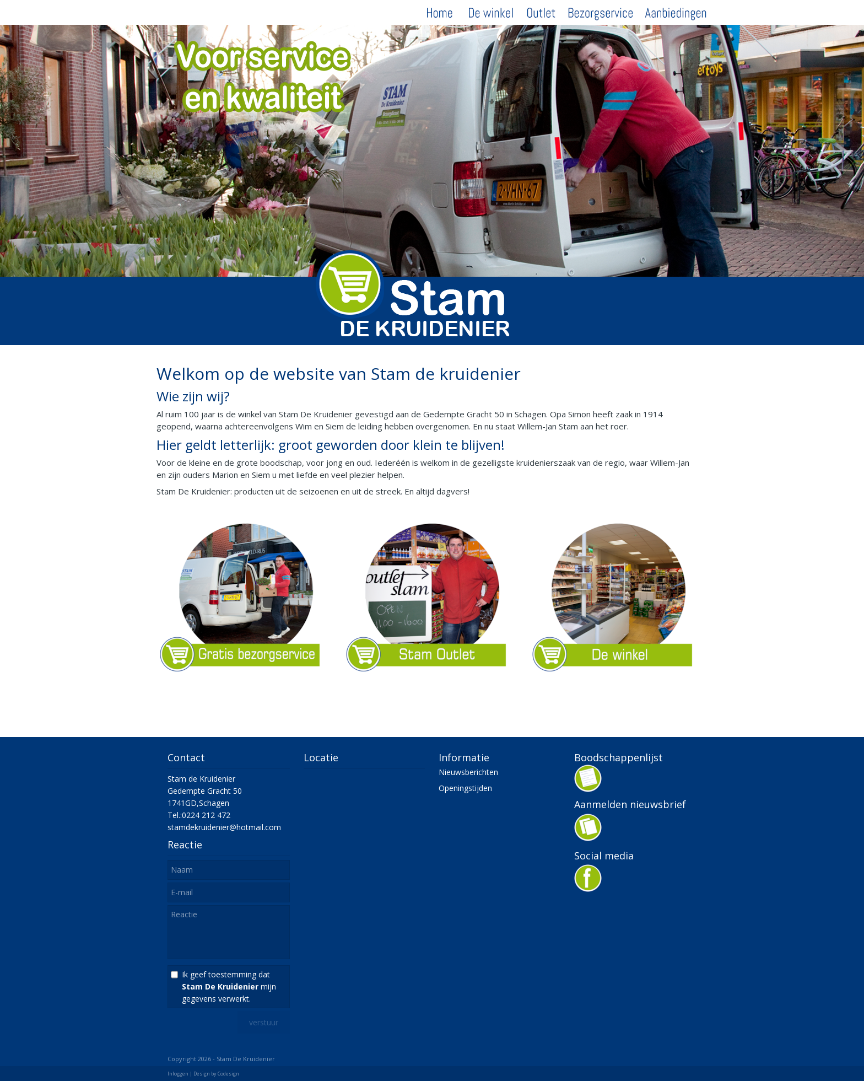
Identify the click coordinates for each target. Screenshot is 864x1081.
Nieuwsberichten (468, 772)
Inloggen (178, 1073)
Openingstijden (465, 788)
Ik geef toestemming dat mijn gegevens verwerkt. (229, 986)
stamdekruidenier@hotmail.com (224, 827)
